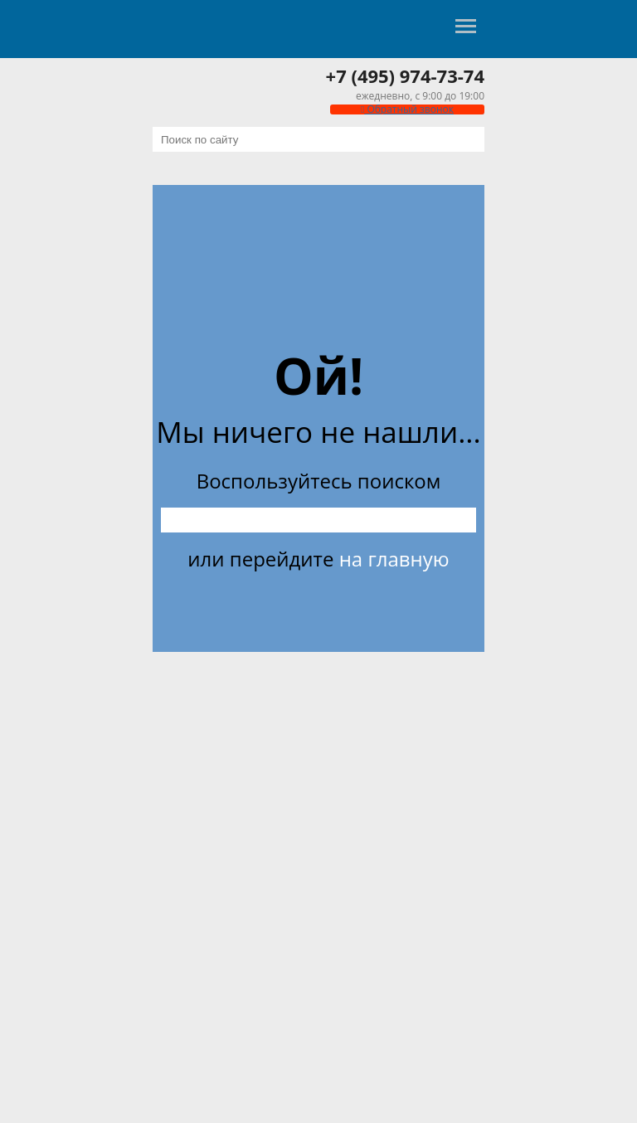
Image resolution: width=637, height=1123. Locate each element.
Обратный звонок (407, 109)
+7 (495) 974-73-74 (405, 75)
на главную (394, 558)
